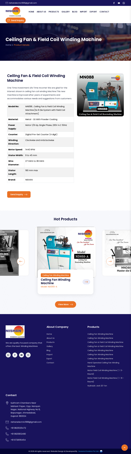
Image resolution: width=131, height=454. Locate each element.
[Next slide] (110, 261)
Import (83, 11)
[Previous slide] (21, 261)
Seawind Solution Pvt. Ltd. (88, 451)
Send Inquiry (16, 20)
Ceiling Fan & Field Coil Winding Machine (105, 342)
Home (31, 11)
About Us (41, 11)
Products (54, 11)
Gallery (66, 11)
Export (93, 11)
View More (65, 304)
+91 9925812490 (18, 433)
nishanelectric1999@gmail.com (23, 3)
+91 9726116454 (18, 439)
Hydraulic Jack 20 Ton (97, 385)
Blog (74, 11)
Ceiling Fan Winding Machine (55, 281)
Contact (104, 11)
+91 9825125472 (18, 428)
